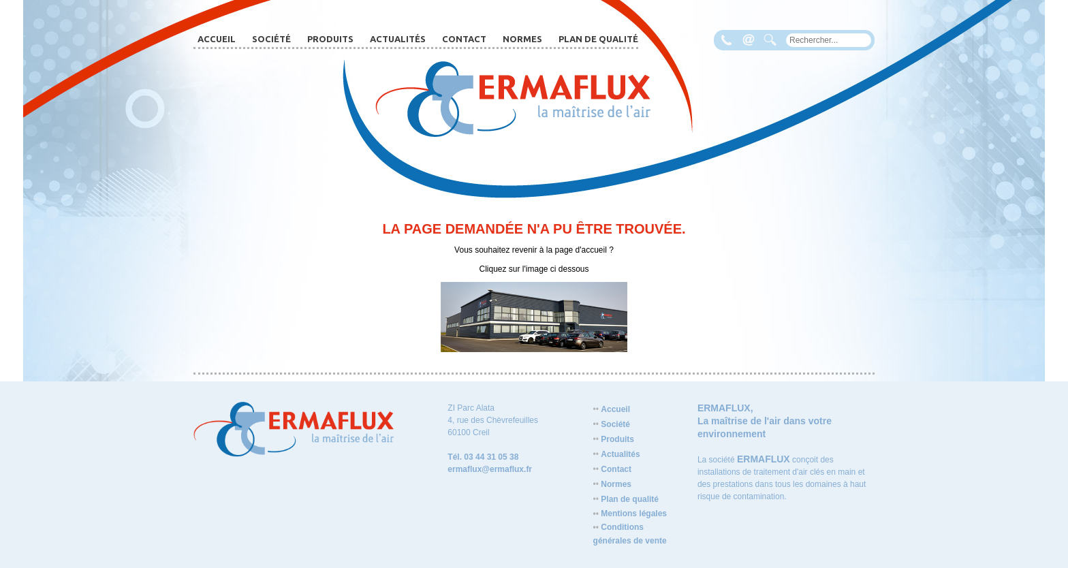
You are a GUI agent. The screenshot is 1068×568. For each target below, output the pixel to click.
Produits (330, 39)
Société (271, 39)
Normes (522, 39)
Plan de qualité (598, 39)
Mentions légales (630, 513)
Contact (464, 39)
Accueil (217, 39)
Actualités (398, 39)
